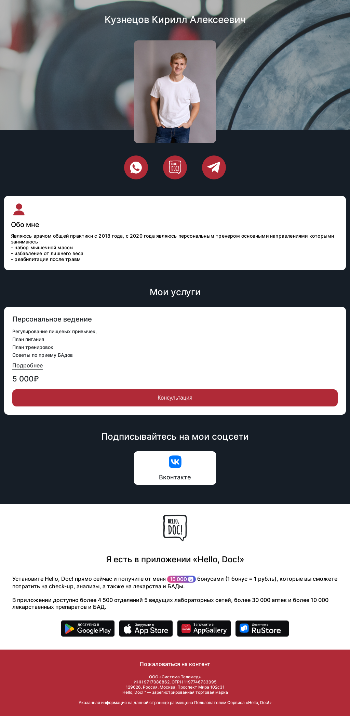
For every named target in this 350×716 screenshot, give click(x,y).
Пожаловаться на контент (175, 664)
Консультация (175, 398)
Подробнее (27, 365)
